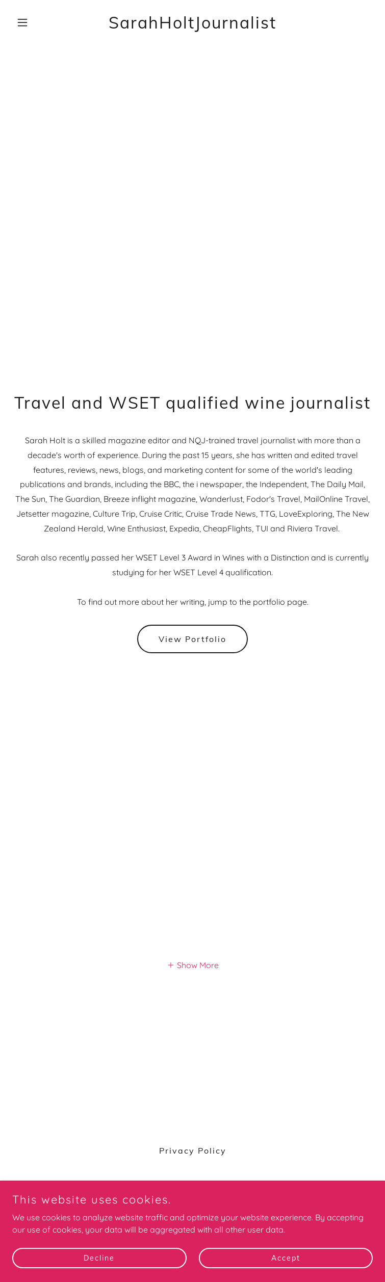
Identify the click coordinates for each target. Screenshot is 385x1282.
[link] (192, 25)
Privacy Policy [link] (192, 1150)
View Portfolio (192, 639)
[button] (39, 22)
